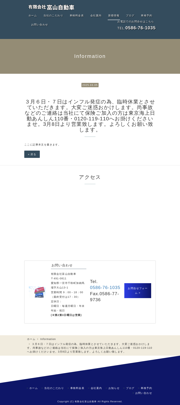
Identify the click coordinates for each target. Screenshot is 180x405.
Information (48, 339)
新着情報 (114, 15)
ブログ (130, 15)
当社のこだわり (53, 15)
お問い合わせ (39, 24)
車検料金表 (77, 15)
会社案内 (96, 15)
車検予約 (146, 15)
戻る (32, 154)
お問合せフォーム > (138, 290)
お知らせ (114, 388)
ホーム (32, 15)
